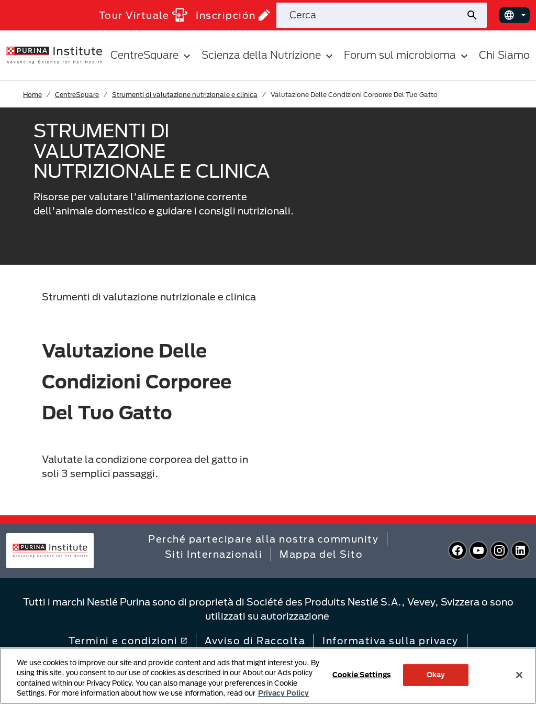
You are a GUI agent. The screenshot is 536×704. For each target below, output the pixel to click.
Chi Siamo (504, 55)
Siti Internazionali (214, 554)
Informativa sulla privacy (390, 640)
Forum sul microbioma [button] (407, 55)
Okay (436, 674)
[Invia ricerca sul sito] (476, 15)
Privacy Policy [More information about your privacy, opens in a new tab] (283, 693)
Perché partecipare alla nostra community (263, 539)
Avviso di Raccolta (255, 640)
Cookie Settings (361, 674)
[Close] (519, 674)
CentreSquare (77, 94)
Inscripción (233, 15)
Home (32, 94)
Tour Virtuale (143, 15)
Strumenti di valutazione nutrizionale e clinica (185, 94)
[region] (268, 675)
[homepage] (54, 54)
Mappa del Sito (321, 554)
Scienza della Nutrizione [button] (269, 55)
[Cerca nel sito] (371, 15)
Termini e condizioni (128, 640)
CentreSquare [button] (151, 55)
